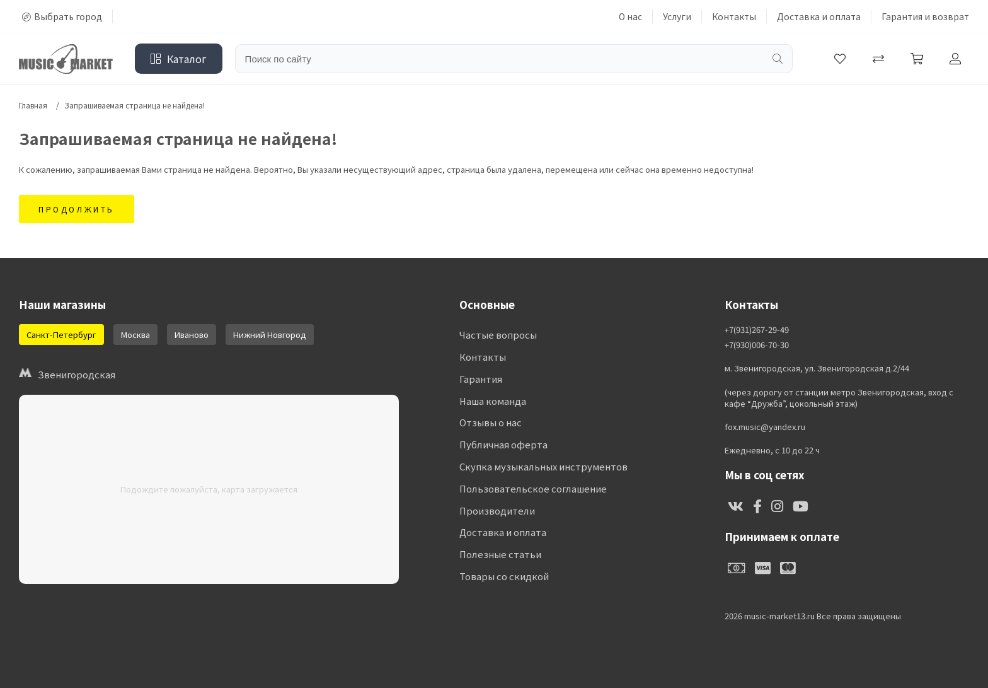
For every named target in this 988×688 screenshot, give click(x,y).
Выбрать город (62, 16)
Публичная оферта (503, 445)
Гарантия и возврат (925, 16)
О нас (630, 16)
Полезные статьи (500, 556)
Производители (496, 511)
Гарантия (480, 379)
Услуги (677, 16)
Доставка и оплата (819, 16)
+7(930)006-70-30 (757, 345)
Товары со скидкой (504, 578)
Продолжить (76, 209)
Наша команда (493, 401)
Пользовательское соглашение (532, 489)
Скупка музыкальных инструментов (543, 467)
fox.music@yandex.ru (765, 427)
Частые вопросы (498, 335)
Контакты (734, 16)
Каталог (179, 58)
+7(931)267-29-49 (757, 329)
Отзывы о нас (490, 423)
